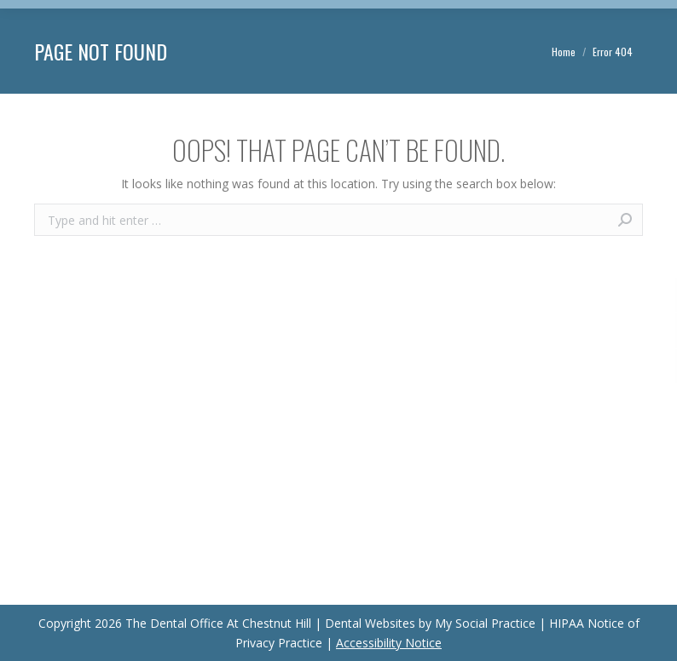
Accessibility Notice (389, 643)
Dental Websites (370, 623)
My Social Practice (483, 623)
